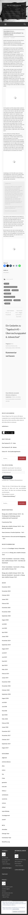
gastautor (4, 782)
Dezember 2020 (6, 607)
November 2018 (6, 686)
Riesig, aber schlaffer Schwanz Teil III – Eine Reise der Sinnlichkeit (13, 560)
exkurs (3, 770)
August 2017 (5, 747)
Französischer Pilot (7, 522)
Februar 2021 (5, 603)
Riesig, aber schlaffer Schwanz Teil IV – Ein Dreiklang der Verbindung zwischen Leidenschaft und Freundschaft (13, 516)
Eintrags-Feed (5, 833)
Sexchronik (14, 5)
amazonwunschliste (11, 286)
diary (7, 279)
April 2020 (4, 632)
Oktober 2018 (5, 690)
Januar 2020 (5, 636)
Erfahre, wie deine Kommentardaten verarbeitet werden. (13, 399)
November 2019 (6, 640)
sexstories (4, 799)
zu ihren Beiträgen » (7, 868)
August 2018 (5, 698)
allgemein (4, 757)
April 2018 (4, 714)
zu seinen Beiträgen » (7, 901)
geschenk (15, 290)
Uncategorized (6, 815)
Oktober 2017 (5, 739)
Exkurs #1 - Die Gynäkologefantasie (11, 451)
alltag (7, 283)
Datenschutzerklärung (9, 496)
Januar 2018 (5, 727)
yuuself (13, 37)
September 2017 (6, 743)
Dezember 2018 (6, 681)
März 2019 (5, 669)
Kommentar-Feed (6, 837)
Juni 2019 (4, 657)
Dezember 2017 (6, 731)
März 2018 (5, 719)
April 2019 (4, 665)
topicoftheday (5, 811)
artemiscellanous (6, 761)
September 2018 (6, 694)
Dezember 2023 (6, 587)
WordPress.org (6, 841)
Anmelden (4, 829)
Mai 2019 (4, 661)
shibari (3, 807)
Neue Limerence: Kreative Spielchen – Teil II (13, 532)
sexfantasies (5, 794)
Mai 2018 (4, 710)
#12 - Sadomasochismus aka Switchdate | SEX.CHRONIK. (13, 345)
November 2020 (6, 611)
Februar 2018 (5, 723)
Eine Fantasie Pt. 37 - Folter (9, 443)
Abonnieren (7, 477)
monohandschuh (10, 296)
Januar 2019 (5, 677)
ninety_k (4, 790)
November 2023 (6, 591)
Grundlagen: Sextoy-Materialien (16, 548)
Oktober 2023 (5, 595)
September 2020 (6, 615)
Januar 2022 (5, 599)
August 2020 (5, 620)
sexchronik (8, 300)
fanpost (7, 290)
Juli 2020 (4, 624)
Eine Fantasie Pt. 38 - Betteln (9, 447)
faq (3, 774)
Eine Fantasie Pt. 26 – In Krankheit (10, 312)
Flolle (3, 778)
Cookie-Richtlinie (15, 908)
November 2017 (6, 735)
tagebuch (17, 300)
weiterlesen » (5, 426)
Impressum (5, 874)
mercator (4, 786)
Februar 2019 (5, 673)
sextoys (4, 803)
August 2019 (5, 648)
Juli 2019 (4, 653)
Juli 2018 (4, 702)
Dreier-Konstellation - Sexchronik (10, 558)
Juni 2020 (4, 628)
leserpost (8, 293)
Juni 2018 (4, 706)
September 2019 (6, 644)
